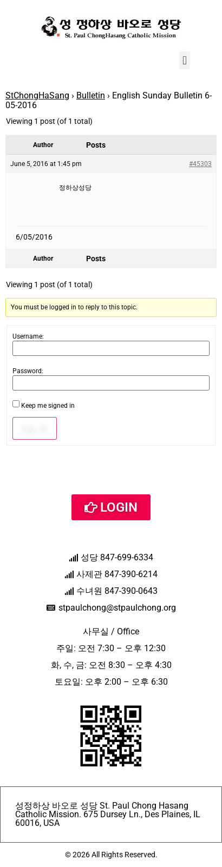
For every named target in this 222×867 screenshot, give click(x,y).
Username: (28, 336)
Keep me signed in (48, 405)
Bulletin (90, 95)
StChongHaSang (37, 95)
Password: (27, 371)
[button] (184, 60)
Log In (35, 428)
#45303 (200, 164)
